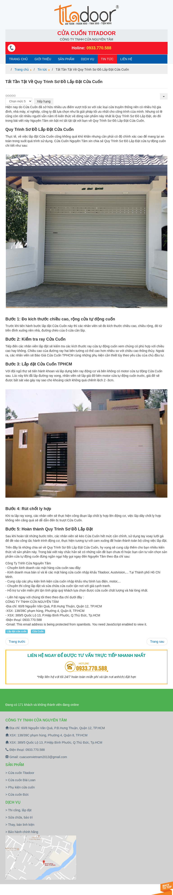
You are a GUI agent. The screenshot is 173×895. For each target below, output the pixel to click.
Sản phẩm (66, 59)
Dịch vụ (87, 59)
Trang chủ (18, 59)
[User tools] (164, 96)
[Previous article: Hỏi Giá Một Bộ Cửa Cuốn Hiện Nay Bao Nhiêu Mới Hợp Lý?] (17, 641)
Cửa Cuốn (38, 631)
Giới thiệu (42, 59)
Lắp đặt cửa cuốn (16, 631)
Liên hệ (126, 59)
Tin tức (107, 59)
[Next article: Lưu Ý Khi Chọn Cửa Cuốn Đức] (157, 641)
